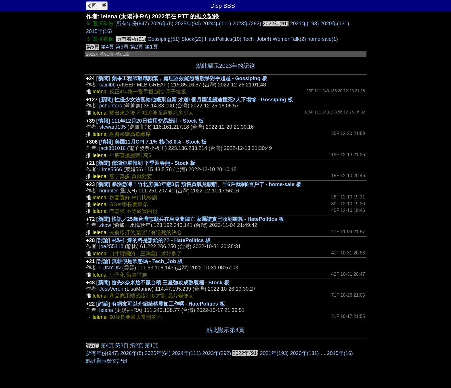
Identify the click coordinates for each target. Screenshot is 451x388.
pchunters (110, 106)
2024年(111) (216, 23)
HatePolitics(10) (223, 39)
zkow (105, 225)
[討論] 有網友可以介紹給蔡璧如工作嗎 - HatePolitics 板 (160, 304)
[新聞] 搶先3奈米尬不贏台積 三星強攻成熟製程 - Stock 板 (162, 282)
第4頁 (107, 47)
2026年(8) (161, 23)
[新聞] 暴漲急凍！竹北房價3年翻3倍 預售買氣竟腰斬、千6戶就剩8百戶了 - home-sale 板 (198, 184)
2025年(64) (188, 23)
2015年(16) (99, 31)
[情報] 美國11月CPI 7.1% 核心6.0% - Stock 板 (153, 142)
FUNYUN (110, 268)
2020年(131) (334, 23)
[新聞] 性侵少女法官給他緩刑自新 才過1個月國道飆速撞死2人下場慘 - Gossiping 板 (196, 100)
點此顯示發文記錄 (106, 361)
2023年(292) (246, 23)
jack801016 (112, 148)
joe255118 (111, 246)
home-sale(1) (322, 39)
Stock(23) (192, 39)
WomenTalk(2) (289, 39)
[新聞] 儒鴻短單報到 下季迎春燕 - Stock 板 (145, 163)
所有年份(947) (132, 23)
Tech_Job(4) (257, 39)
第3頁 (122, 47)
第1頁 (151, 47)
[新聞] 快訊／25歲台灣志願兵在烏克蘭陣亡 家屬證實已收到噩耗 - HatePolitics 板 (190, 219)
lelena (106, 310)
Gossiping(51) (164, 39)
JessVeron (111, 289)
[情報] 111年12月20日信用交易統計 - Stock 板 (150, 121)
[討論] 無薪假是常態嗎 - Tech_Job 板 (139, 261)
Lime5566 (110, 169)
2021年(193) (304, 23)
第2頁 (136, 47)
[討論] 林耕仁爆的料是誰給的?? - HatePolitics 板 (153, 240)
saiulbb (107, 85)
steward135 (112, 127)
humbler (108, 191)
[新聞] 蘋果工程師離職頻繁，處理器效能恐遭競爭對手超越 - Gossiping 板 (181, 78)
